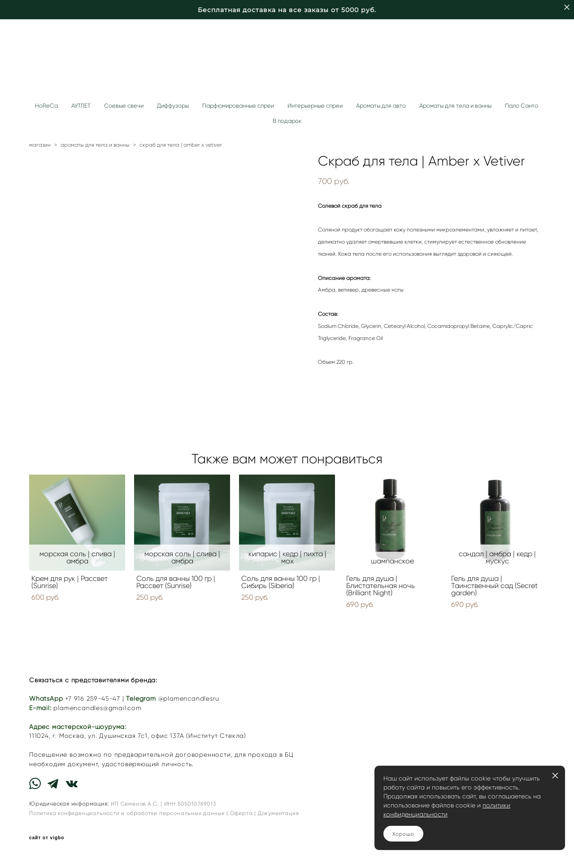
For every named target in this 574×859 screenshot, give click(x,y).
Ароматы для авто (381, 105)
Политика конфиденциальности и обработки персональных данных (127, 813)
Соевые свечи (124, 105)
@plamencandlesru (188, 698)
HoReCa (46, 105)
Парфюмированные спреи (238, 105)
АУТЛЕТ (81, 105)
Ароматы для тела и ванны (455, 105)
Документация (278, 813)
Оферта (241, 813)
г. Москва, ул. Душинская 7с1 (99, 736)
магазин (40, 144)
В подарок (287, 121)
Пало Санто (521, 105)
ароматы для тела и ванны (95, 144)
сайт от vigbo (46, 838)
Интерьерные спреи (315, 105)
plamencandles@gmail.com (97, 708)
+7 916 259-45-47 (92, 698)
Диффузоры (173, 105)
